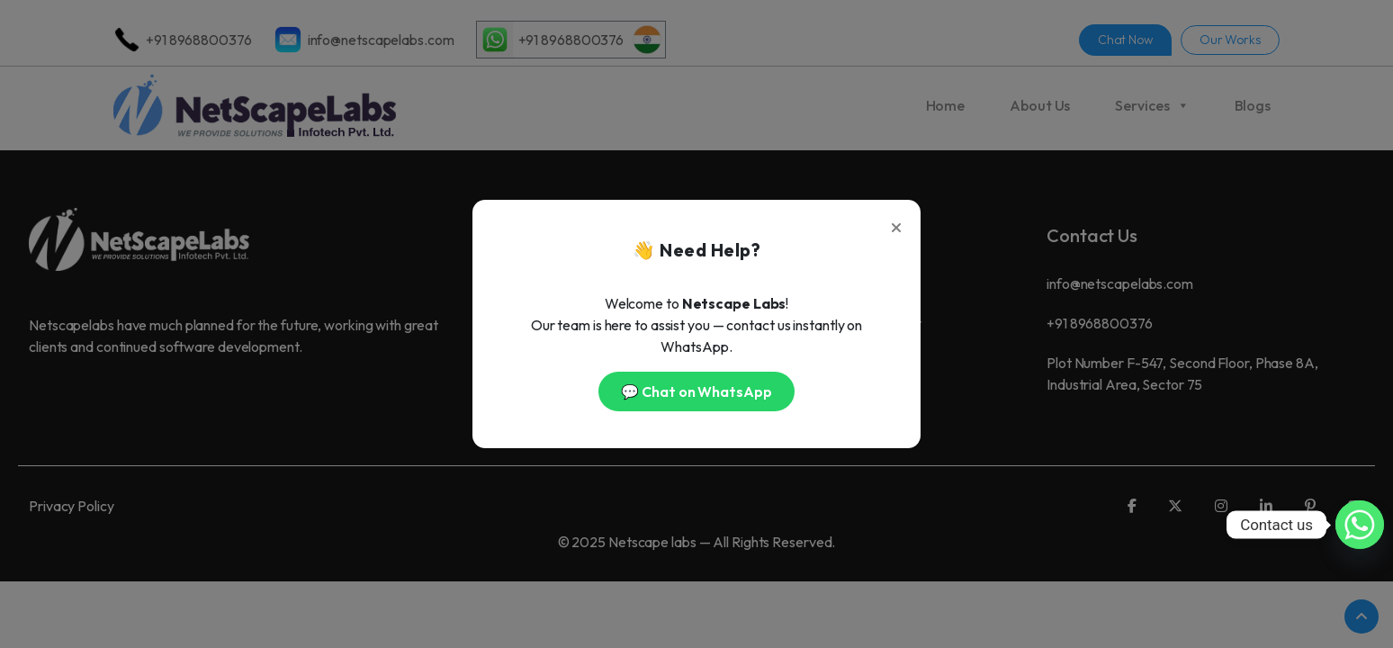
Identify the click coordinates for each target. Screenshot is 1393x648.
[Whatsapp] (1359, 524)
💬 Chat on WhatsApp (696, 391)
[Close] (896, 224)
